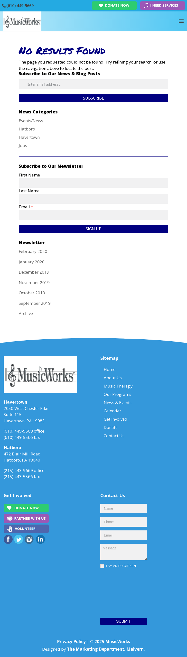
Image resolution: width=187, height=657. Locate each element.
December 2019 (34, 272)
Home (109, 369)
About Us (113, 377)
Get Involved (115, 419)
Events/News (31, 120)
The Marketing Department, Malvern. (106, 649)
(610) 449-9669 (20, 5)
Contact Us (114, 435)
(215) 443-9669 (18, 470)
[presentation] (120, 591)
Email (26, 207)
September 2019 (35, 303)
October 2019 (32, 293)
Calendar (112, 411)
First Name (29, 175)
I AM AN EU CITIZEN (118, 566)
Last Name (29, 191)
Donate (111, 427)
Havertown (29, 137)
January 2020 (32, 262)
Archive (26, 313)
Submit (123, 621)
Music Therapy (118, 386)
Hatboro (27, 129)
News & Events (117, 402)
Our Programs (117, 394)
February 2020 (33, 251)
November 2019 (34, 282)
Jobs (23, 145)
